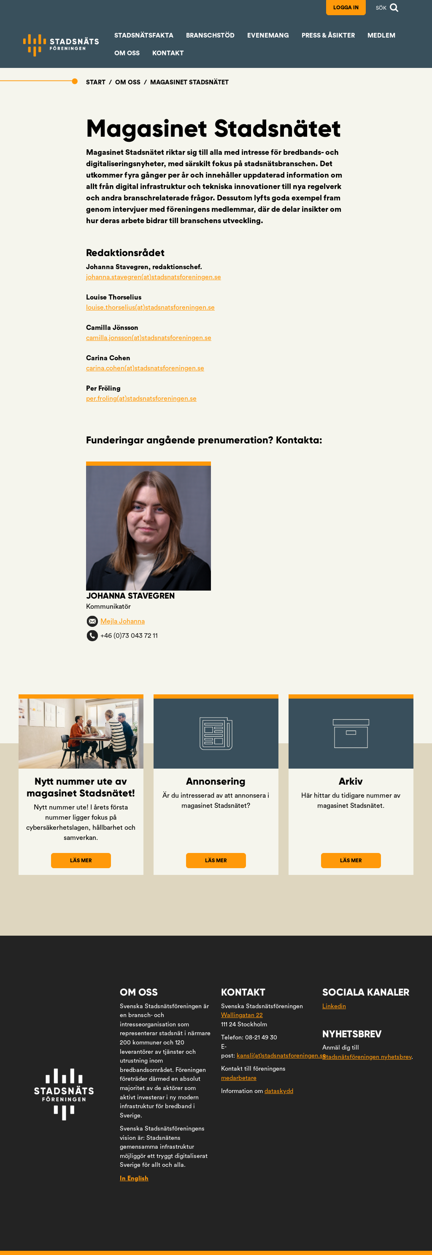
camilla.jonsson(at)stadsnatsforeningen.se (148, 338)
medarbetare (238, 1078)
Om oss (127, 53)
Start (95, 82)
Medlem (381, 35)
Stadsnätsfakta (143, 35)
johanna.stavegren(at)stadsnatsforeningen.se (153, 277)
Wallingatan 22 (242, 1015)
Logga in (346, 7)
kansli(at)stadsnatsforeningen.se (281, 1056)
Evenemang (268, 35)
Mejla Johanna (122, 621)
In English (134, 1178)
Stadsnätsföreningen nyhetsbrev (366, 1057)
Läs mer (90, 863)
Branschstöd (210, 35)
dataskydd (279, 1091)
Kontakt (168, 53)
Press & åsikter (328, 35)
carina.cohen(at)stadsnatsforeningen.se (145, 368)
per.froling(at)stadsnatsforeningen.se (141, 398)
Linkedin (334, 1006)
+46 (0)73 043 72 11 (129, 635)
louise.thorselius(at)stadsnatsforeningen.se (150, 307)
